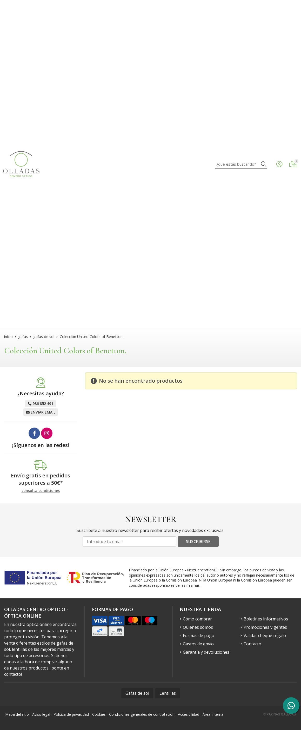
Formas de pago (198, 635)
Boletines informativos (266, 619)
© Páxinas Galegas (279, 714)
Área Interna (213, 714)
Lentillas (167, 693)
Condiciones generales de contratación (142, 714)
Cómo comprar (197, 619)
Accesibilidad (188, 714)
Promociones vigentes (265, 627)
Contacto (252, 644)
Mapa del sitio (17, 714)
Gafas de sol (137, 693)
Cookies (99, 714)
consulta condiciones (41, 491)
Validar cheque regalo (265, 635)
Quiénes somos (198, 627)
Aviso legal (41, 714)
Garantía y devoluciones (206, 652)
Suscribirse (198, 541)
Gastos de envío (198, 644)
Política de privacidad (71, 714)
